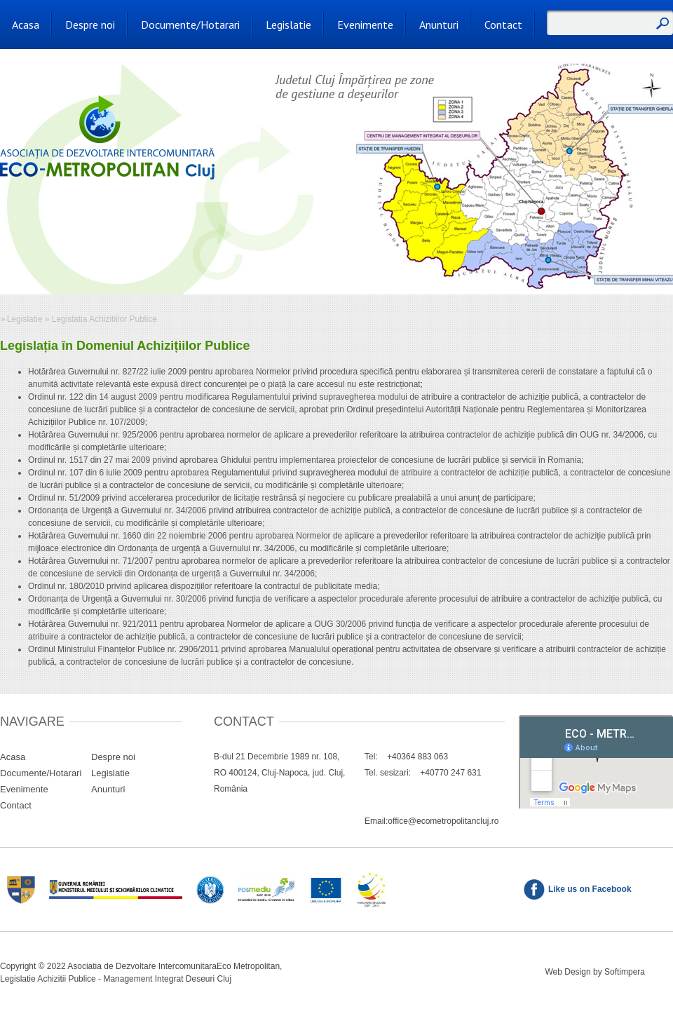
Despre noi (90, 25)
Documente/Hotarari (190, 25)
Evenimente (365, 25)
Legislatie (288, 25)
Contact (503, 25)
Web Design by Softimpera (595, 972)
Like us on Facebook (590, 889)
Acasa (25, 25)
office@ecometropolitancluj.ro (443, 821)
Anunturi (438, 25)
